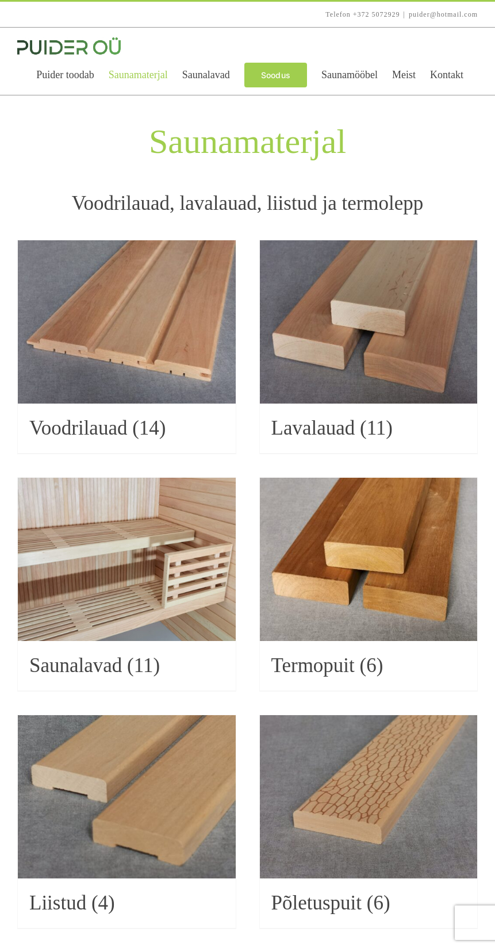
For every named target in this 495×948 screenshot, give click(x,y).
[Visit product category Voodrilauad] (127, 346)
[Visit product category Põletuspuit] (369, 821)
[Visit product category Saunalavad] (127, 584)
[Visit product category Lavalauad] (369, 346)
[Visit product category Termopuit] (369, 584)
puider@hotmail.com (443, 14)
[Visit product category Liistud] (127, 821)
